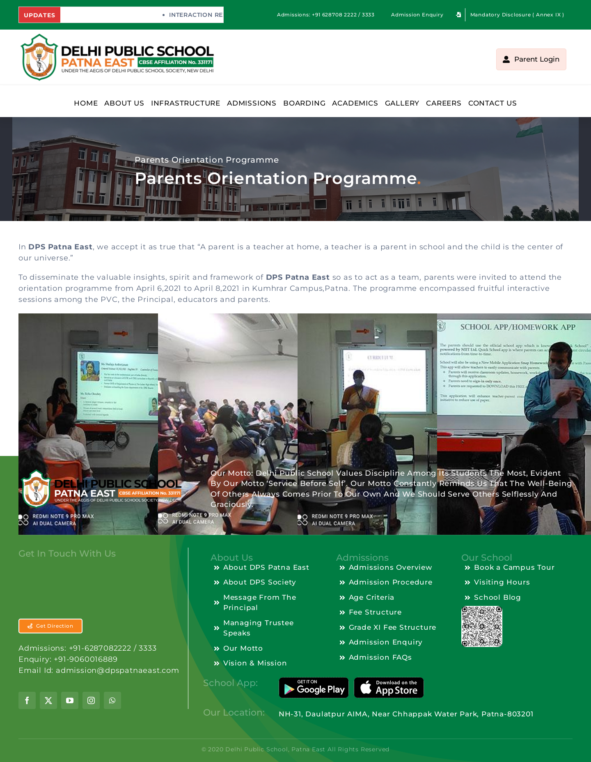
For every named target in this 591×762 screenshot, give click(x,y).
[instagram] (91, 708)
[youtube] (69, 708)
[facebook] (27, 708)
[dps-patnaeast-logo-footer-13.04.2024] (93, 472)
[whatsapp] (112, 708)
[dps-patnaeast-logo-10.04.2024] (116, 36)
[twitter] (48, 708)
